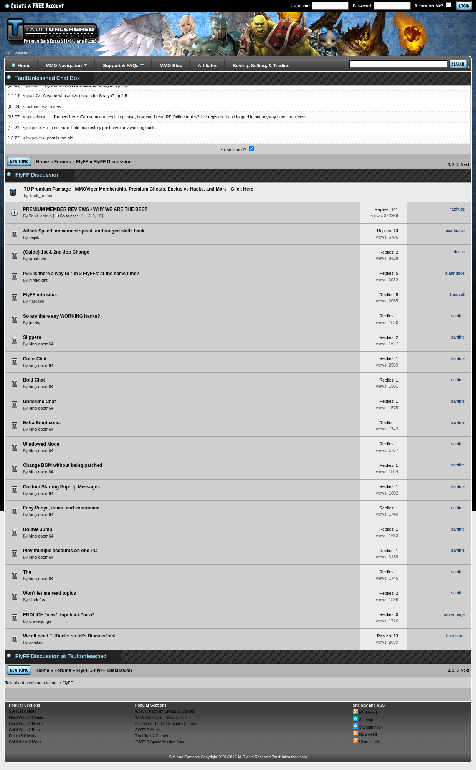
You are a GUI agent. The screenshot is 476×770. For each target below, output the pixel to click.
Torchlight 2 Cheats (151, 736)
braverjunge (40, 621)
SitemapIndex (368, 727)
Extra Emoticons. (42, 422)
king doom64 (41, 344)
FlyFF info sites (40, 294)
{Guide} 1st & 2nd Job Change (56, 252)
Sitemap (363, 720)
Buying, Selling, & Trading (261, 65)
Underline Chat (39, 401)
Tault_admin (40, 216)
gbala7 (31, 95)
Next (465, 165)
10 (99, 216)
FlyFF (82, 161)
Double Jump (37, 529)
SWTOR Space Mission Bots (159, 742)
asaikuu (36, 642)
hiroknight (38, 280)
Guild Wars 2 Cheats (26, 717)
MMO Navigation (64, 65)
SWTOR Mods (147, 730)
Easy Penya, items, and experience (61, 508)
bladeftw (37, 599)
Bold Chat (34, 380)
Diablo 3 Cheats (22, 736)
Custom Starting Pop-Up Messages (61, 487)
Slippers (32, 337)
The (27, 572)
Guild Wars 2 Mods (25, 742)
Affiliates (207, 65)
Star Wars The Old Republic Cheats (165, 724)
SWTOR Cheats (22, 711)
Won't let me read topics (49, 593)
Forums (62, 161)
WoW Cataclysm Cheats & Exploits (165, 711)
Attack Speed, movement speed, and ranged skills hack (83, 231)
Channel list (366, 742)
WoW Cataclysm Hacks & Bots (161, 717)
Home (42, 161)
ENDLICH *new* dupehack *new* (58, 614)
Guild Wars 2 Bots (24, 730)
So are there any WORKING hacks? (61, 316)
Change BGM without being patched (62, 465)
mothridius (35, 106)
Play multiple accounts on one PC (60, 550)
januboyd (37, 258)
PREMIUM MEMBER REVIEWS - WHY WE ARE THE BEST (85, 209)
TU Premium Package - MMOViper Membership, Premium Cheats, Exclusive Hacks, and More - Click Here (138, 189)
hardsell (36, 301)
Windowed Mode (41, 444)
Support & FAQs (121, 65)
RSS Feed (365, 712)
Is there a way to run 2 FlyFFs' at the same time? (86, 273)
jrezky (34, 322)
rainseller (34, 117)
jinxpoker (33, 127)
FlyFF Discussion (112, 161)
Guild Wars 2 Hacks (26, 724)
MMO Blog (171, 65)
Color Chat (34, 359)
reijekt (34, 237)
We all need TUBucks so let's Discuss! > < (69, 636)
